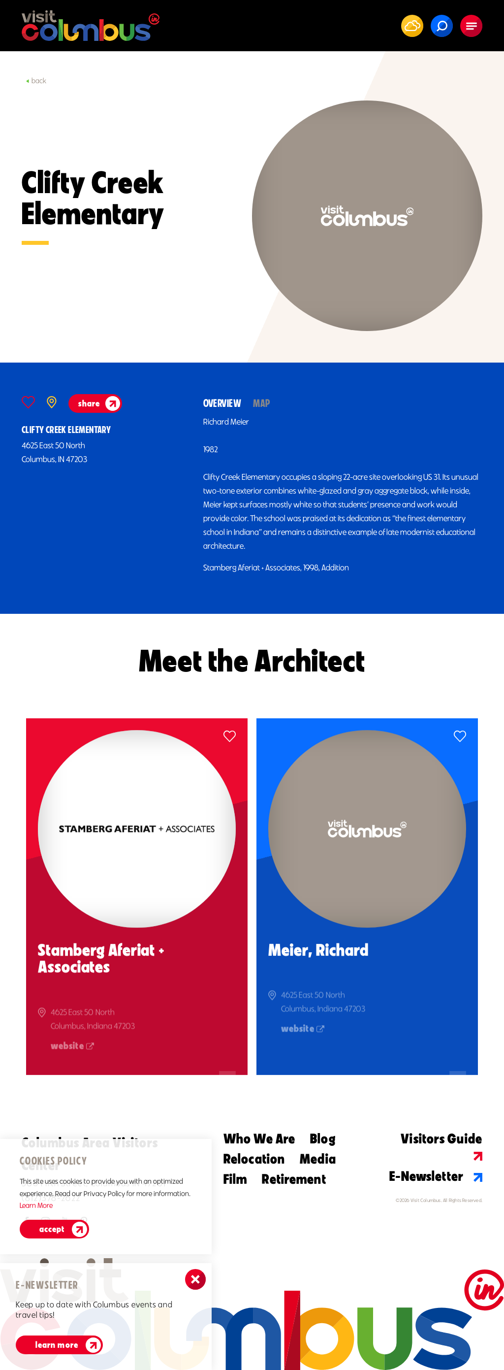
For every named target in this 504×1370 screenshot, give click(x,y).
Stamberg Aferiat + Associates (101, 970)
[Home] (90, 25)
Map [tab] (261, 403)
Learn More (56, 1344)
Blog (322, 1138)
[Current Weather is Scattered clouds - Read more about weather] (412, 25)
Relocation (254, 1158)
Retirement (294, 1178)
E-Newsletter (435, 1176)
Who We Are (259, 1138)
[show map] (52, 402)
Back (36, 80)
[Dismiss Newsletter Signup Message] (195, 1279)
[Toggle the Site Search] (442, 26)
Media (318, 1158)
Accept (51, 1229)
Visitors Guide (441, 1145)
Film (235, 1178)
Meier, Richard (318, 961)
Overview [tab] (222, 403)
